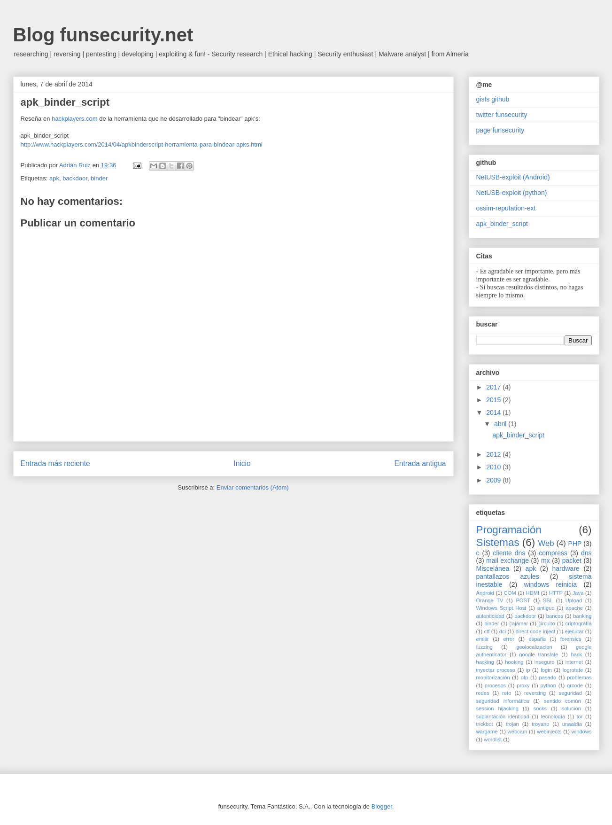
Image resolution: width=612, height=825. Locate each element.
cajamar (518, 623)
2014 (494, 412)
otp (524, 677)
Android (485, 593)
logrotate (573, 670)
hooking (514, 662)
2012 (494, 454)
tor (579, 716)
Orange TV (490, 600)
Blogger (382, 806)
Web (546, 543)
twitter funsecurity (501, 114)
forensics (570, 639)
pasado (547, 677)
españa (537, 639)
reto (506, 693)
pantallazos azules (507, 576)
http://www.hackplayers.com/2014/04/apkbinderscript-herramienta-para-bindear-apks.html (142, 144)
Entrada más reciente (55, 463)
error (508, 639)
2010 (494, 467)
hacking (485, 662)
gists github (493, 99)
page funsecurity (500, 130)
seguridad (570, 693)
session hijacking (497, 708)
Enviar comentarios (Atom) (253, 487)
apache (574, 608)
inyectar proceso (496, 670)
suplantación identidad (503, 716)
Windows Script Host (501, 608)
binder (99, 178)
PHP (575, 543)
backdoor (74, 178)
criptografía (579, 623)
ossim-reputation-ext (506, 208)
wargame (487, 731)
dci (502, 631)
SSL (548, 600)
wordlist (493, 739)
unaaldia (572, 724)
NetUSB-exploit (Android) (513, 177)
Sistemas (497, 542)
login (546, 670)
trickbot (484, 724)
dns (586, 553)
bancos (554, 616)
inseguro (545, 662)
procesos (495, 685)
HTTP (556, 593)
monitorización (493, 677)
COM (510, 593)
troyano (540, 724)
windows (582, 731)
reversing (535, 693)
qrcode (575, 685)
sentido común (562, 701)
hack (576, 654)
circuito (546, 623)
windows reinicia (550, 584)
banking (582, 616)
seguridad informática (502, 701)
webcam (517, 731)
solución (571, 708)
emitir (482, 639)
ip (528, 670)
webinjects (549, 731)
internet (574, 662)
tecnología (553, 716)
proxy (523, 685)
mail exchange (507, 560)
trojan (512, 724)
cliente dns (509, 553)
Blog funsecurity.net (103, 34)
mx (545, 560)
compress (553, 553)
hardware (565, 568)
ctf (487, 631)
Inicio (241, 463)
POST (523, 600)
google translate (538, 654)
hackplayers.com (75, 118)
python (548, 685)
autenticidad (490, 616)
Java (578, 593)
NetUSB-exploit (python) (511, 192)
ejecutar (574, 631)
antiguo (546, 608)
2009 (494, 480)
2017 (494, 387)
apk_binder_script (502, 223)
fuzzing (484, 647)
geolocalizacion (534, 647)
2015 (494, 400)
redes (482, 693)
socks (540, 708)
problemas (579, 677)
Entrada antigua (420, 463)
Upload (574, 600)
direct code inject (536, 631)
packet (571, 560)
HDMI (533, 593)
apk (54, 178)
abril (501, 424)
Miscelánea (493, 568)
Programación (509, 530)
